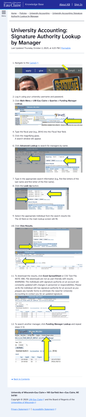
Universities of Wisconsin (22, 402)
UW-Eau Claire (35, 399)
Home (14, 13)
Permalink (66, 48)
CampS (33, 62)
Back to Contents (22, 379)
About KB (64, 4)
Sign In (78, 4)
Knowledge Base (34, 4)
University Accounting (39, 13)
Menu (4, 16)
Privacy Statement (19, 409)
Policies (23, 13)
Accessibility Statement (43, 409)
